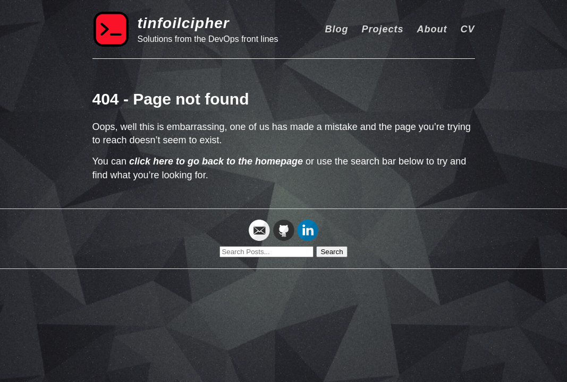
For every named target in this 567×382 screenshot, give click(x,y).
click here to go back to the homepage (216, 161)
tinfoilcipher (184, 23)
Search (331, 252)
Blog (336, 29)
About (432, 29)
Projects (382, 29)
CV (467, 29)
